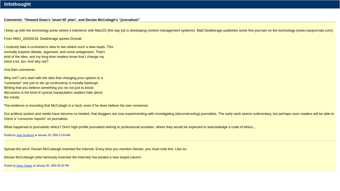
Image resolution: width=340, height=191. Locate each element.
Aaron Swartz (24, 165)
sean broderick (25, 135)
